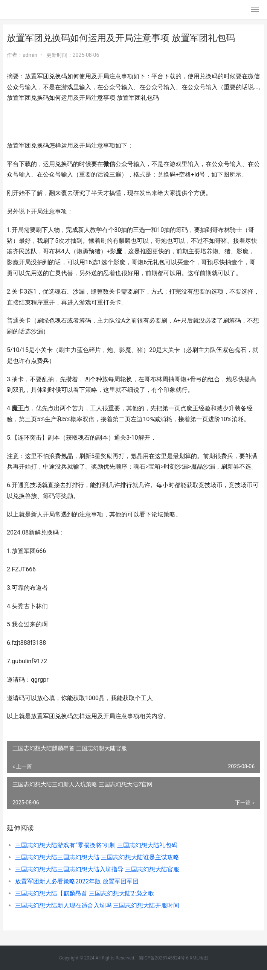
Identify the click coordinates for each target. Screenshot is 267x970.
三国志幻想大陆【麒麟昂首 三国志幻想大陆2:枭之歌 (84, 893)
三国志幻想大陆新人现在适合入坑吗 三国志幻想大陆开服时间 (97, 905)
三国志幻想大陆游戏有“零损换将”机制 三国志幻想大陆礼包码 (96, 845)
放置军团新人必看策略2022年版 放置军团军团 (77, 881)
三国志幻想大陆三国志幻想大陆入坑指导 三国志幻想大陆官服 (97, 869)
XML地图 (199, 958)
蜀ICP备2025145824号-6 (163, 958)
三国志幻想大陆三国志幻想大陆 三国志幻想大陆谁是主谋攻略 (97, 857)
